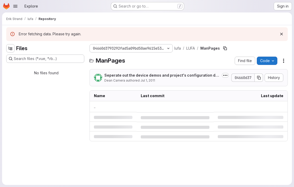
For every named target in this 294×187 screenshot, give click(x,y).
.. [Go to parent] (94, 106)
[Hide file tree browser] (10, 48)
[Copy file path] (225, 48)
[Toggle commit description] (225, 75)
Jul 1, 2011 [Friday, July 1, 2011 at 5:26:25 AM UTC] (147, 80)
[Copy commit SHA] (259, 78)
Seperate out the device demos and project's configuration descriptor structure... (162, 75)
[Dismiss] (281, 34)
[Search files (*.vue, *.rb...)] (45, 59)
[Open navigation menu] (15, 6)
